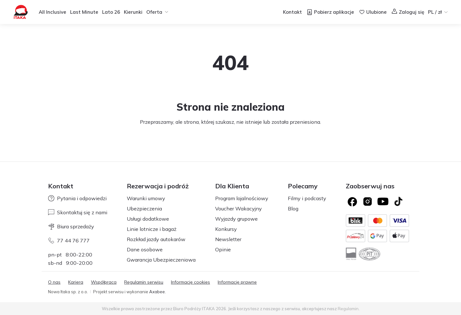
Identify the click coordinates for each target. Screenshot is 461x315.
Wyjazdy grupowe (236, 219)
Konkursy (226, 229)
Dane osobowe (145, 249)
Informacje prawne (237, 282)
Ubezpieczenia (144, 208)
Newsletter (228, 239)
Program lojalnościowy (241, 198)
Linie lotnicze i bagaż (151, 229)
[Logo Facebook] (352, 201)
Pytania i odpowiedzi (77, 198)
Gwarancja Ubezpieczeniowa (161, 259)
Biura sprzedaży (71, 226)
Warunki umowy (146, 198)
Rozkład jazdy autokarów (156, 239)
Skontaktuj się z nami (77, 212)
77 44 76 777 (69, 240)
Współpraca (104, 282)
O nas (54, 282)
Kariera (75, 282)
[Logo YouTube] (382, 201)
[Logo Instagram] (367, 201)
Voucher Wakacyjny (238, 208)
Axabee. (157, 291)
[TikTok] (398, 201)
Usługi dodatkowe (148, 219)
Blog (293, 208)
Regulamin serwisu (143, 282)
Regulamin (348, 308)
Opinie (223, 249)
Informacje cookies (190, 282)
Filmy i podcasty (307, 198)
